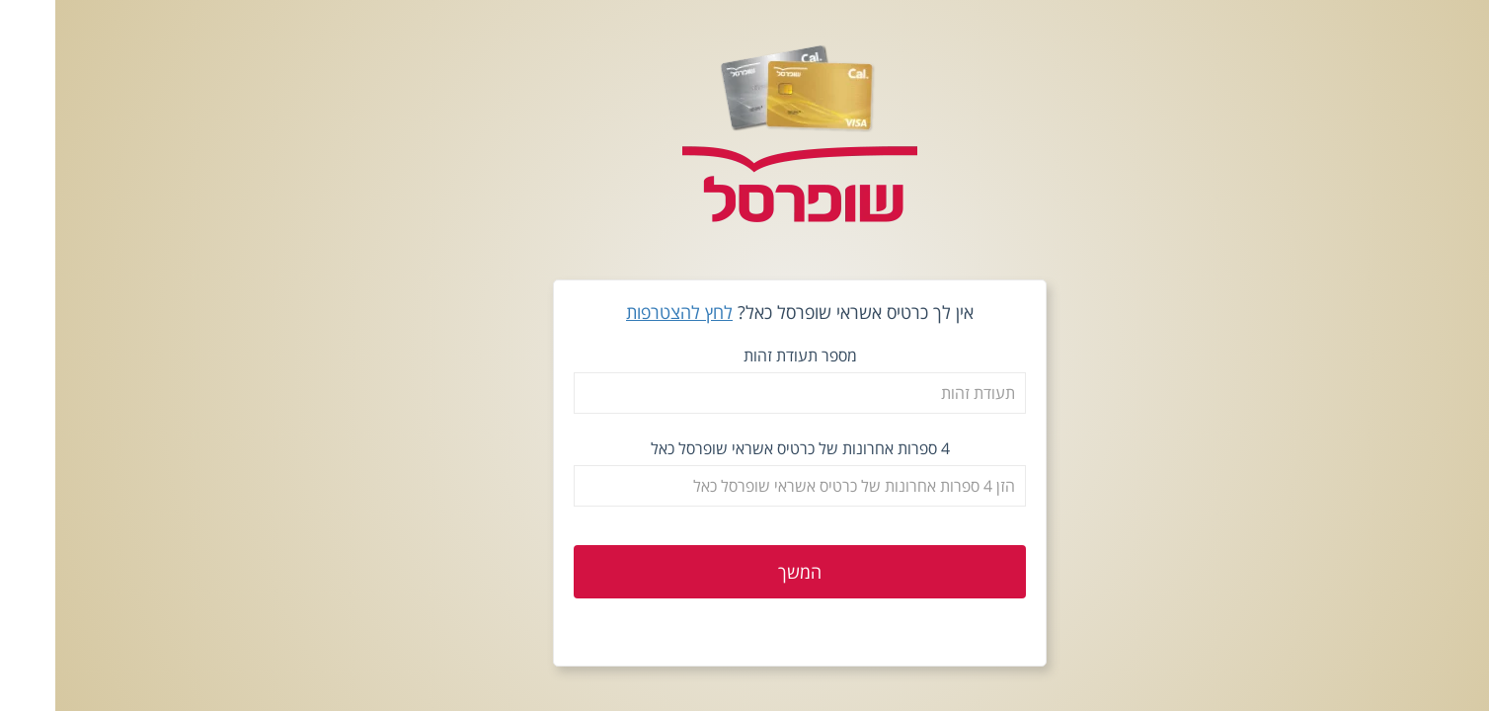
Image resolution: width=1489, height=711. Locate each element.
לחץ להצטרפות (624, 312)
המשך (744, 572)
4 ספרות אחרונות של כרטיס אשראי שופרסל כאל (745, 448)
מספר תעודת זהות (745, 355)
